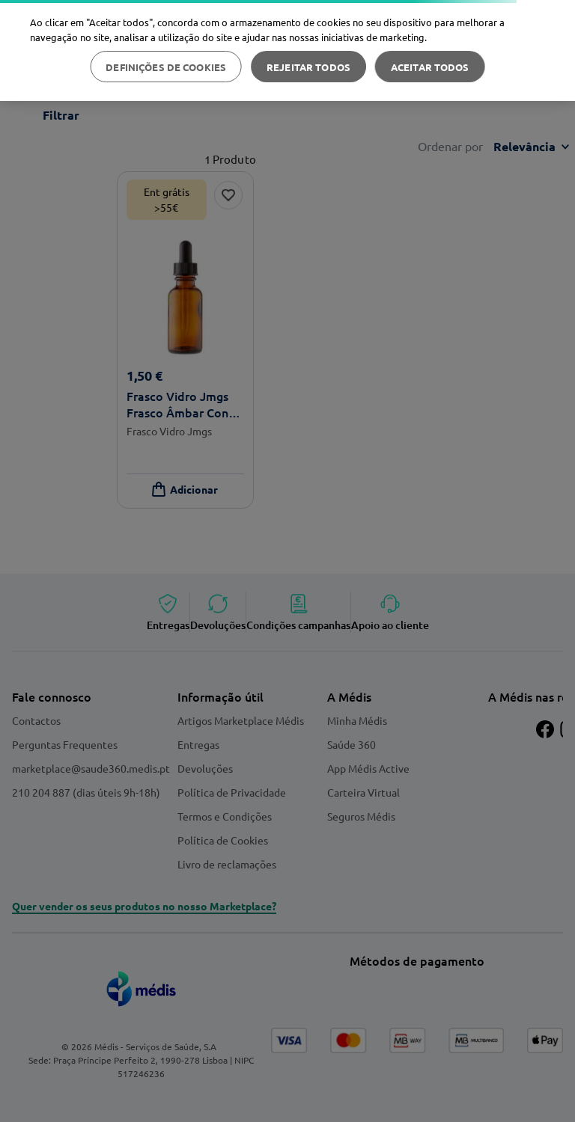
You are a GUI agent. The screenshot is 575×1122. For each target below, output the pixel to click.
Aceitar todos (430, 67)
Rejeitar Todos (308, 67)
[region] (287, 50)
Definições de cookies (166, 67)
